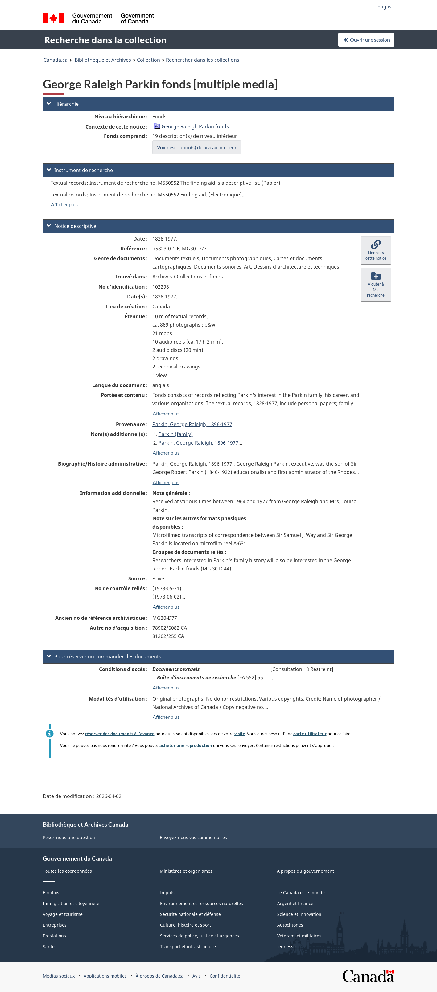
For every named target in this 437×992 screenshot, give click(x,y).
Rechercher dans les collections (202, 59)
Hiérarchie (63, 104)
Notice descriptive (71, 226)
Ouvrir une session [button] (366, 40)
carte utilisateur (310, 733)
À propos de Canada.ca (159, 976)
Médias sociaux (59, 976)
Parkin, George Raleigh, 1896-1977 (192, 424)
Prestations (54, 936)
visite (239, 733)
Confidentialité (225, 976)
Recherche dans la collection (105, 40)
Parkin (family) (176, 434)
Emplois (51, 892)
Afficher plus (64, 204)
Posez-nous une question (69, 837)
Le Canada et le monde (301, 892)
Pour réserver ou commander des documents (104, 656)
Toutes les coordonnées (67, 871)
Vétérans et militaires (299, 936)
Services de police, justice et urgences (199, 936)
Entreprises (55, 925)
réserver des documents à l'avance (120, 733)
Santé (49, 946)
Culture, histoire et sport (185, 925)
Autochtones (290, 925)
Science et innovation (299, 914)
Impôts (167, 892)
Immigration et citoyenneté (71, 903)
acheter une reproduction (185, 745)
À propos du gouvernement (305, 871)
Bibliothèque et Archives (103, 59)
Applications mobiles (105, 976)
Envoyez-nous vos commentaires (193, 837)
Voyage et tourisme (63, 914)
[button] (376, 250)
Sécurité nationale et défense (190, 914)
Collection (148, 59)
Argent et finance (295, 903)
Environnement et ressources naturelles (201, 903)
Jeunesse (286, 946)
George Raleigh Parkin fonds (195, 126)
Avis (196, 976)
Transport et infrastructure (188, 946)
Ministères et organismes (186, 871)
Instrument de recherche (80, 170)
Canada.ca (55, 59)
